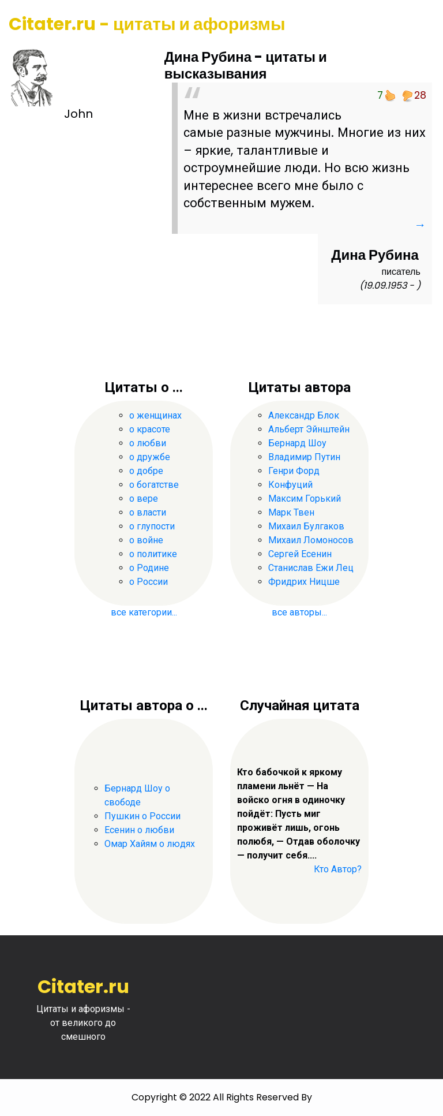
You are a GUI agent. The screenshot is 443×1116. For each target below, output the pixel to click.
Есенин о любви (139, 830)
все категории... (144, 612)
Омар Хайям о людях (149, 844)
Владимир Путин (304, 456)
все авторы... (299, 612)
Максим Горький (304, 498)
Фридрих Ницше (304, 581)
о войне (146, 540)
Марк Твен (291, 512)
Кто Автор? (338, 869)
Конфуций (290, 484)
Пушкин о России (142, 816)
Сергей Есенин (300, 553)
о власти (147, 512)
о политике (153, 553)
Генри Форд (294, 470)
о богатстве (154, 484)
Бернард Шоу (297, 443)
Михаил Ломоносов (311, 540)
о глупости (152, 526)
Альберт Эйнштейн (309, 429)
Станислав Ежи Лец (311, 567)
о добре (146, 470)
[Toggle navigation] (418, 24)
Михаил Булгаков (306, 526)
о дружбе (149, 456)
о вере (143, 498)
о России (148, 581)
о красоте (149, 429)
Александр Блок (303, 415)
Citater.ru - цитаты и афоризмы (147, 24)
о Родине (149, 567)
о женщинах (155, 415)
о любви (147, 443)
